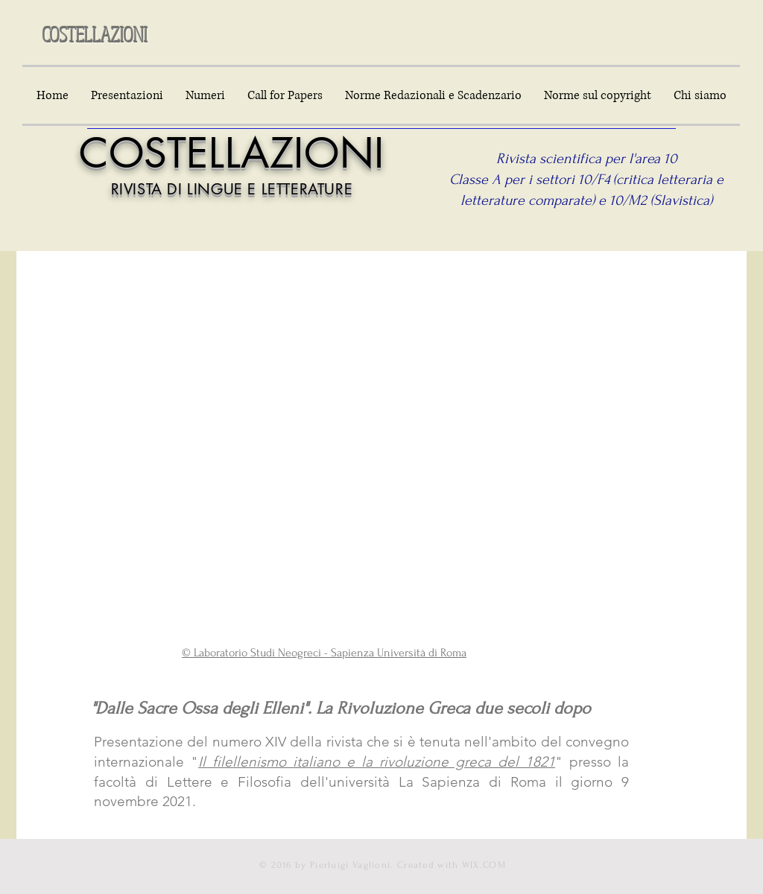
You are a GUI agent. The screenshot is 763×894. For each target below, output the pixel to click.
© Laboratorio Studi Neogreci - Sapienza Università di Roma (324, 652)
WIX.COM (484, 865)
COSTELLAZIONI (95, 34)
